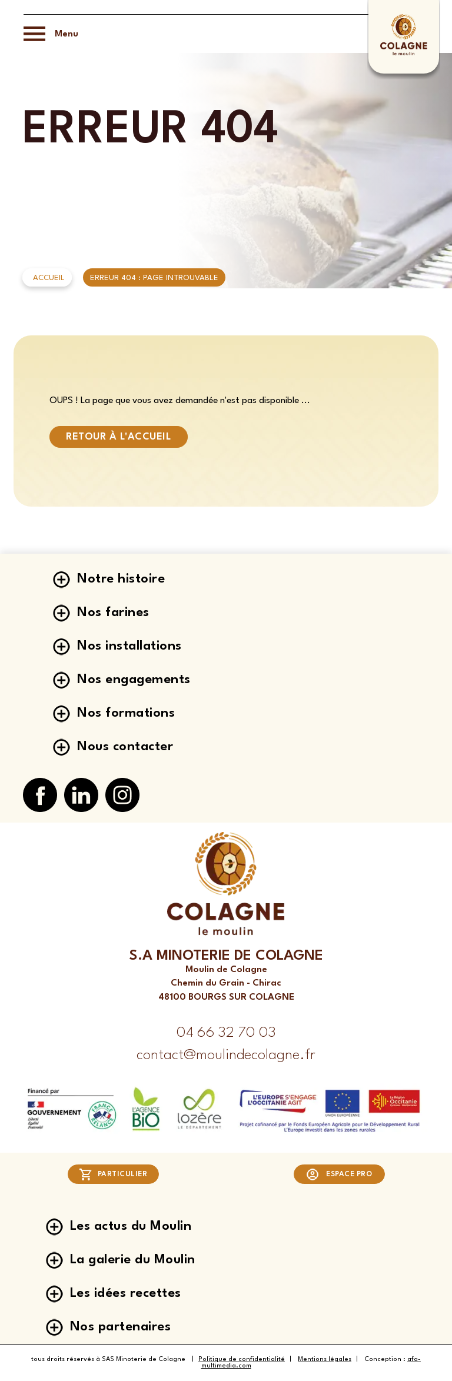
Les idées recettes (125, 1293)
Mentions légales (324, 1359)
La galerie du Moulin (132, 1259)
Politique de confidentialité (241, 1359)
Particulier (113, 1174)
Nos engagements (134, 679)
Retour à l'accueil (118, 437)
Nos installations (129, 646)
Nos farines (113, 612)
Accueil (49, 278)
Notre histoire (121, 579)
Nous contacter (125, 746)
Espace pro (339, 1174)
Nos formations (126, 713)
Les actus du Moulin (131, 1226)
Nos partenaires (120, 1326)
